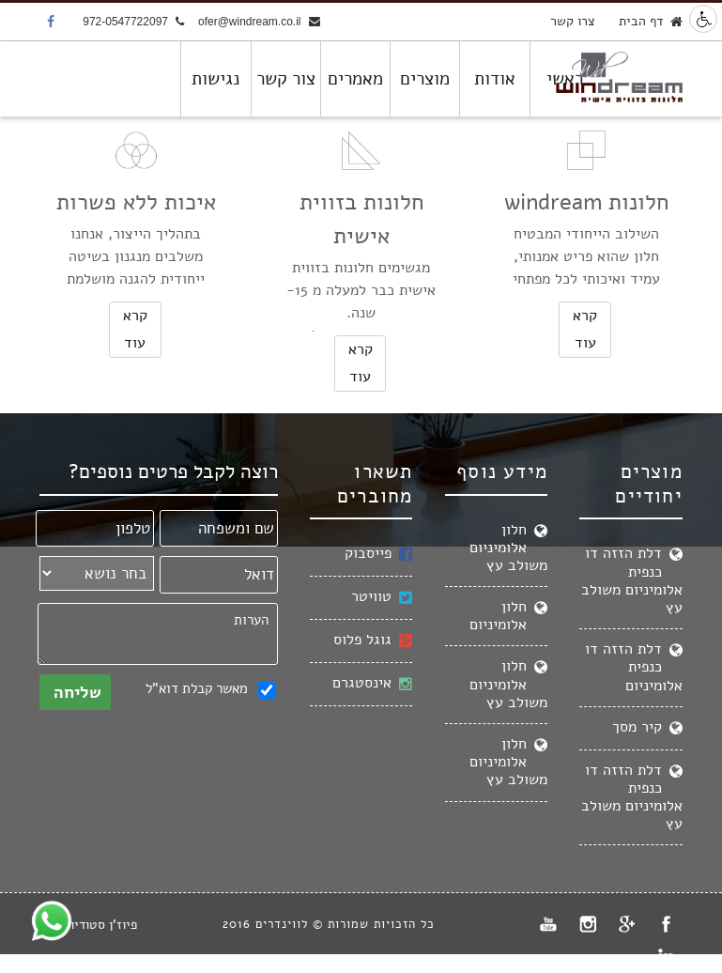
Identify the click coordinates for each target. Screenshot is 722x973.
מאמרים (355, 79)
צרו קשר (572, 21)
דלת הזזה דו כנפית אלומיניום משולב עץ (632, 580)
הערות (157, 634)
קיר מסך (647, 727)
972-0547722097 (133, 22)
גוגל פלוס (372, 640)
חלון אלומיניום (508, 615)
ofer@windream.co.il (259, 22)
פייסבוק (378, 553)
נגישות (215, 79)
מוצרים (425, 79)
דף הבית (651, 21)
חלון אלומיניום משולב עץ (508, 547)
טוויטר (381, 597)
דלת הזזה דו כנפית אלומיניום (634, 667)
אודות (494, 79)
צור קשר (285, 79)
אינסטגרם (372, 683)
